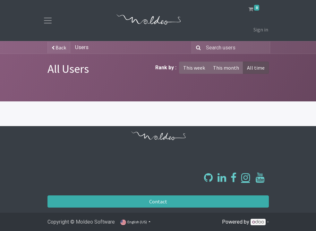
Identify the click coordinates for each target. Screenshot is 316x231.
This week (194, 67)
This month (226, 67)
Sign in (260, 29)
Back (59, 47)
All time (256, 67)
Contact (158, 201)
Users (82, 47)
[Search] (197, 47)
